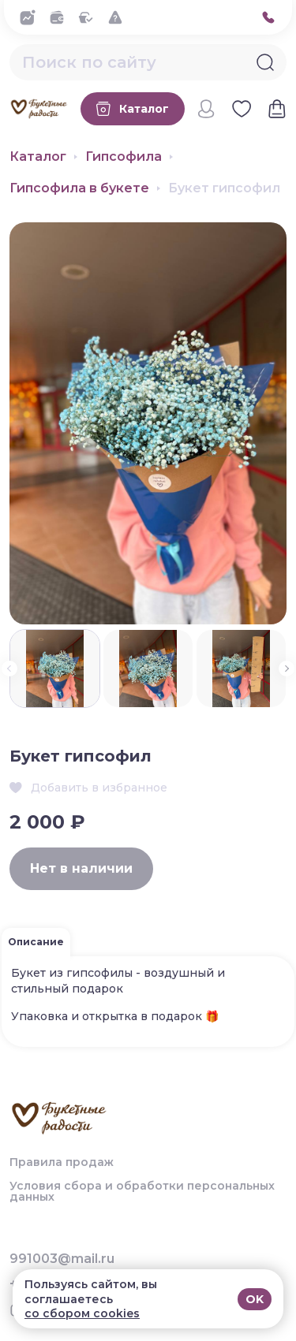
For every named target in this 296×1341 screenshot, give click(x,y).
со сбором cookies (82, 1313)
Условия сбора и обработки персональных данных (142, 1191)
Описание (36, 942)
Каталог (37, 157)
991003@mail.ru (61, 1259)
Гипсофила (123, 157)
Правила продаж (61, 1162)
